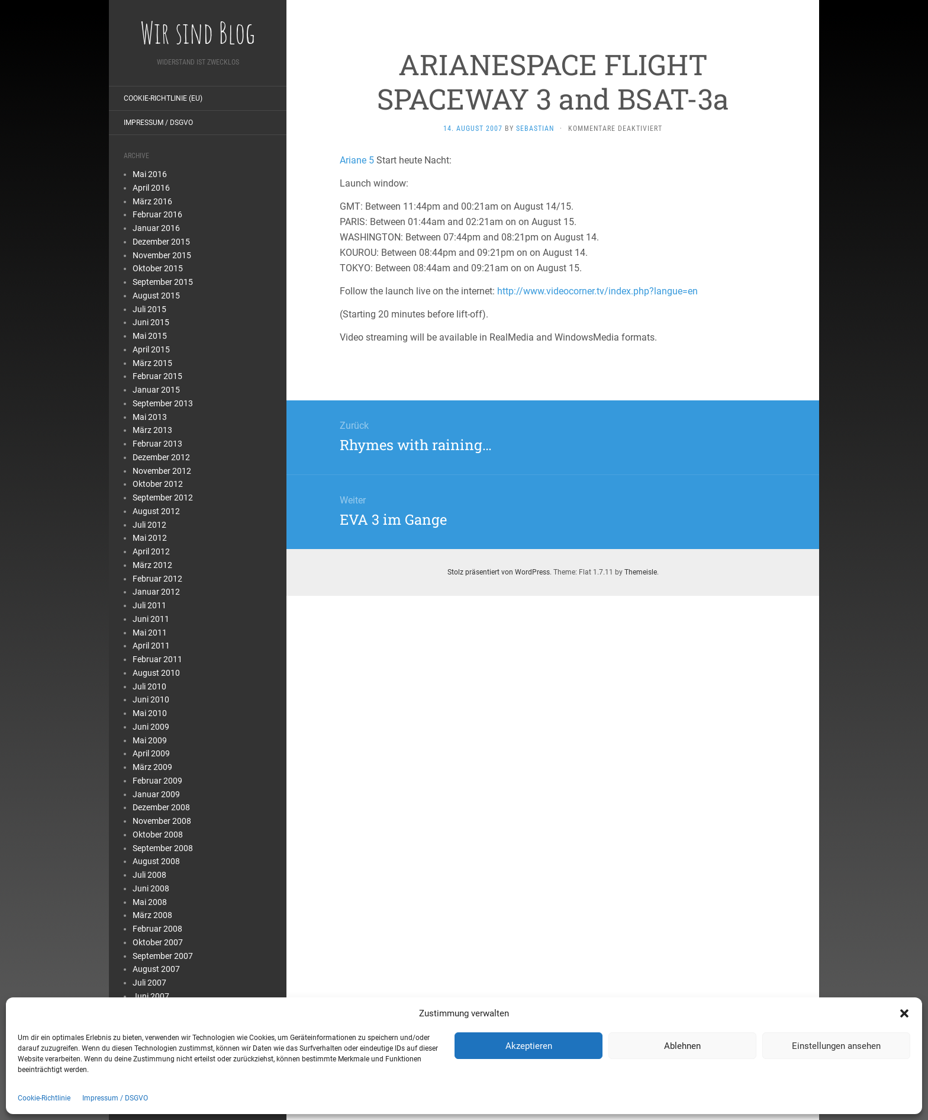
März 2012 (152, 565)
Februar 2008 (157, 928)
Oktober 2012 (158, 484)
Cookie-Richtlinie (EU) (163, 98)
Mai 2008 (150, 902)
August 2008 (156, 861)
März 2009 (152, 767)
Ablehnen (682, 1046)
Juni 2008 (151, 888)
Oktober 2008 (158, 834)
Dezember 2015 (161, 241)
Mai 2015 (150, 336)
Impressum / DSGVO (115, 1098)
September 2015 (163, 282)
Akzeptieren (528, 1046)
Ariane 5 (357, 160)
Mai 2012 (150, 538)
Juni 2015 (151, 322)
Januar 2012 (156, 591)
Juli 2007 (149, 982)
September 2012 (163, 497)
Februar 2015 (157, 376)
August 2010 (156, 673)
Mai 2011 (150, 632)
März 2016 (152, 201)
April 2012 (151, 551)
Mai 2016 (150, 174)
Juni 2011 (151, 619)
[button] (904, 1013)
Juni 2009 (151, 726)
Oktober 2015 (158, 268)
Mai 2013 (150, 417)
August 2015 (156, 295)
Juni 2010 (151, 699)
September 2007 (163, 956)
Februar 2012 (157, 578)
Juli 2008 (149, 875)
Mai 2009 (150, 740)
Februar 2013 (157, 443)
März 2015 (152, 363)
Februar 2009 (157, 780)
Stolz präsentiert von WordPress (498, 572)
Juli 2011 (149, 605)
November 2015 (162, 255)
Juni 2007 (151, 996)
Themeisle (640, 572)
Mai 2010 (150, 713)
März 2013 (152, 430)
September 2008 (163, 848)
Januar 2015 (156, 389)
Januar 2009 (156, 794)
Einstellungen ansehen (836, 1046)
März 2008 (152, 915)
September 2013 (163, 403)
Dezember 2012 (161, 457)
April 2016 (151, 187)
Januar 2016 (156, 228)
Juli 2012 (149, 524)
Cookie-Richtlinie (44, 1098)
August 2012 (156, 511)
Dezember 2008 (161, 807)
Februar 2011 (157, 659)
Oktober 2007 (158, 942)
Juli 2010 (149, 686)
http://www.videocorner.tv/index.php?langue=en (597, 291)
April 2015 (151, 349)
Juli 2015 (149, 309)
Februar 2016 (157, 214)
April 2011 (151, 645)
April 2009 (151, 753)
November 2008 (162, 821)
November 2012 (162, 471)
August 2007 (156, 969)
